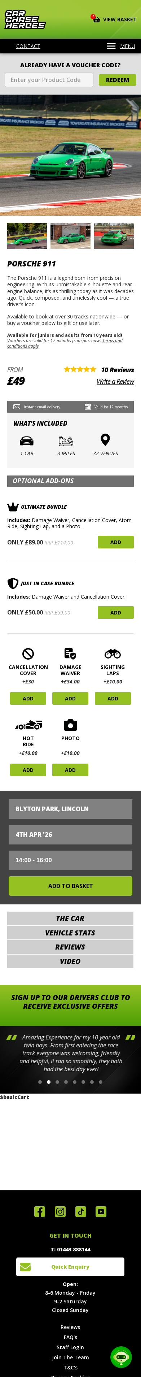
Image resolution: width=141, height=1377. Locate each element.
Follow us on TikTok (80, 1211)
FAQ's (70, 1337)
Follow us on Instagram (60, 1211)
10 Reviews (117, 369)
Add (115, 542)
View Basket (115, 19)
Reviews (70, 1327)
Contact (23, 46)
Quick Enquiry (70, 1266)
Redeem (117, 80)
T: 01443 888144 (70, 1249)
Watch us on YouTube (101, 1211)
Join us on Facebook (39, 1211)
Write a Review (115, 381)
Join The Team (70, 1357)
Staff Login (70, 1347)
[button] (40, 1082)
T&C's (70, 1367)
